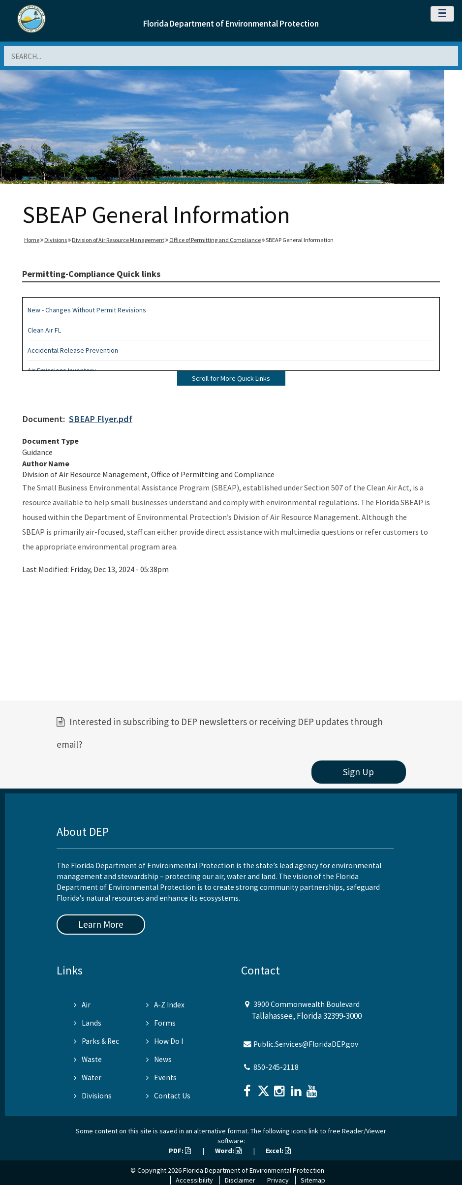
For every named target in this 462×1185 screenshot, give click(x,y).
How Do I (164, 1041)
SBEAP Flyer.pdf (100, 419)
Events (161, 1077)
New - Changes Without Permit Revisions (87, 309)
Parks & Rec (96, 1041)
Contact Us (168, 1095)
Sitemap (313, 1180)
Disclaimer (240, 1180)
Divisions (55, 239)
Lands (87, 1023)
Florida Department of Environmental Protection (231, 23)
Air (82, 1004)
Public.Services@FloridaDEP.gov (305, 1044)
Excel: (278, 1150)
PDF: (180, 1150)
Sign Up (358, 772)
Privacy (278, 1180)
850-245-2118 (276, 1067)
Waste (88, 1059)
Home (31, 239)
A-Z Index (165, 1004)
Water (87, 1077)
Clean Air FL (44, 330)
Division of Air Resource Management (118, 239)
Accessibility (194, 1180)
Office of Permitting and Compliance (215, 239)
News (159, 1059)
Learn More (100, 924)
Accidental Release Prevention (73, 350)
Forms (161, 1023)
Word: (228, 1150)
